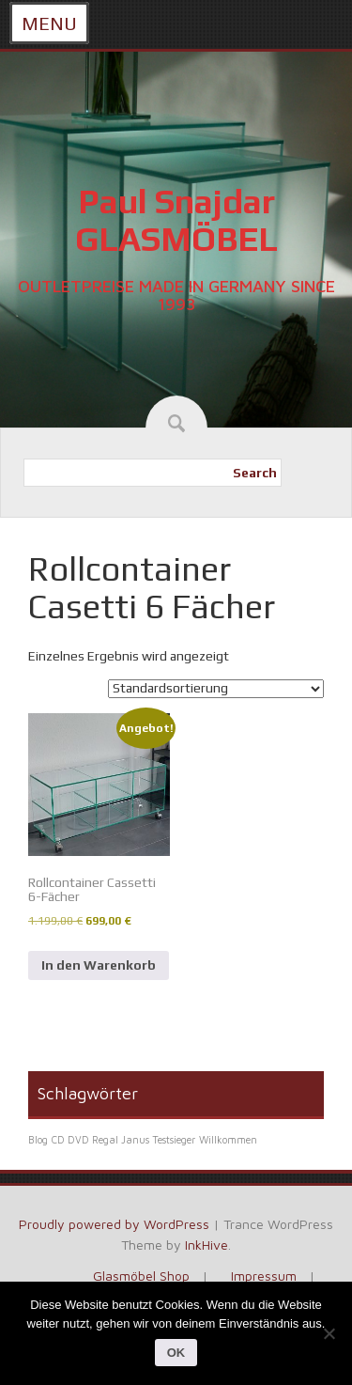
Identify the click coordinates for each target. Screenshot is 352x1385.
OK (176, 1353)
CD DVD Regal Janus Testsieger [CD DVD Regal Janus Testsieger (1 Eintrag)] (123, 1139)
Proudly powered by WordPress (114, 1224)
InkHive (206, 1245)
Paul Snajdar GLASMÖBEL (176, 219)
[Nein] (328, 1333)
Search (255, 472)
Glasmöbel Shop (141, 1276)
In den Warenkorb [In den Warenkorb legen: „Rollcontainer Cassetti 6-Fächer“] (98, 965)
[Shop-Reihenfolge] (216, 688)
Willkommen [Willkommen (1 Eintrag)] (228, 1139)
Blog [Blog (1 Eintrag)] (38, 1139)
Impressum (264, 1276)
